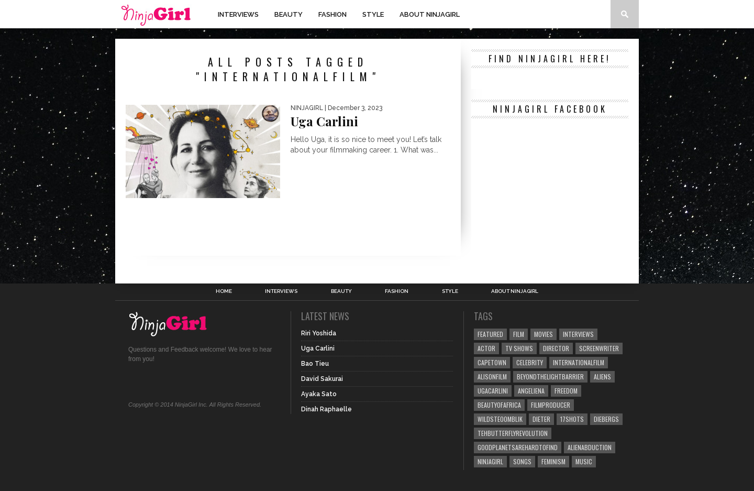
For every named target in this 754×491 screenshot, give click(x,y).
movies (543, 334)
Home (224, 291)
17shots (572, 418)
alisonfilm (492, 376)
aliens (602, 376)
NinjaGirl (490, 461)
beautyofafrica (499, 404)
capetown (492, 362)
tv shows (519, 348)
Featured (490, 334)
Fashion (332, 14)
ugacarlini (493, 390)
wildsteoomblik (500, 418)
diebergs (606, 418)
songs (522, 461)
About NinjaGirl (430, 14)
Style (373, 14)
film (518, 334)
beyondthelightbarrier (550, 376)
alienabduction (590, 447)
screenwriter (599, 348)
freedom (566, 390)
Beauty (288, 14)
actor (486, 348)
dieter (541, 418)
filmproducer (550, 404)
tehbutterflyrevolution (513, 433)
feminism (553, 461)
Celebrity (529, 362)
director (556, 348)
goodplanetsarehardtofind (518, 447)
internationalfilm (578, 362)
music (583, 461)
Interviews (238, 14)
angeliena (531, 390)
